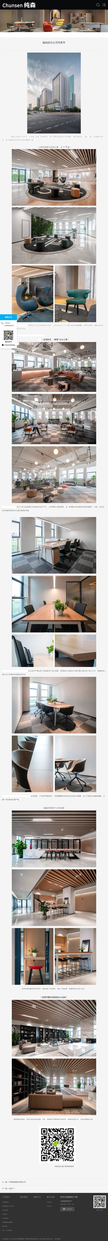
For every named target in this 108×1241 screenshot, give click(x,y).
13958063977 (66, 1201)
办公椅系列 (5, 1218)
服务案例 (24, 1197)
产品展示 (6, 1197)
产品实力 (49, 1206)
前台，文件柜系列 (7, 1230)
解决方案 (50, 1197)
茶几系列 (4, 1226)
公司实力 (49, 1202)
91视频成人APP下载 (8, 1206)
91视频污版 (5, 1202)
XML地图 (57, 1239)
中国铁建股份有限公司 (17, 1182)
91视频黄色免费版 (7, 1222)
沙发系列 (4, 1214)
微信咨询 (8, 335)
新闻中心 (37, 1197)
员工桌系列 (5, 1210)
